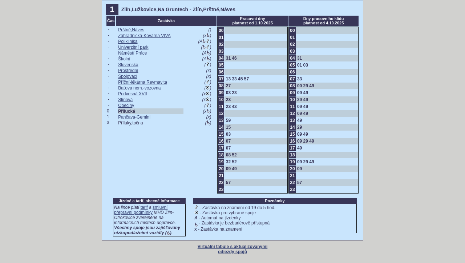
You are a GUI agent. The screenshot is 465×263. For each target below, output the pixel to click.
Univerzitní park (133, 47)
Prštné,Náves (131, 29)
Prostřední (128, 70)
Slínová (125, 99)
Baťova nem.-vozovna (139, 88)
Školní (124, 58)
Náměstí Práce (132, 53)
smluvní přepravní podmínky (140, 210)
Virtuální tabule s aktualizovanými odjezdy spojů (233, 249)
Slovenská (128, 64)
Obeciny (126, 105)
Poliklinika (127, 41)
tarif (144, 207)
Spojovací (127, 76)
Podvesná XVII (132, 93)
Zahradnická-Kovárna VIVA (144, 35)
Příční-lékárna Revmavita (142, 82)
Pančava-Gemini (134, 117)
